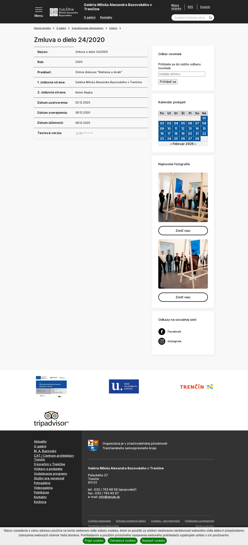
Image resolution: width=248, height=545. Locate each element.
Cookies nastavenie (99, 520)
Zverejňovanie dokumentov (87, 28)
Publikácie (41, 492)
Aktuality (40, 441)
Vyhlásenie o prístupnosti (199, 520)
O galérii (90, 17)
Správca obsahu (204, 526)
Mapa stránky (176, 7)
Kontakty (106, 17)
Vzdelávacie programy (50, 474)
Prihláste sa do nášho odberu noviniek (179, 66)
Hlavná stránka (42, 28)
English (205, 7)
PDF (81, 133)
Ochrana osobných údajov (131, 520)
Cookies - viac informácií (165, 520)
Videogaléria (43, 488)
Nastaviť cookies (153, 540)
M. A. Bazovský (45, 451)
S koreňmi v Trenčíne (49, 464)
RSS (190, 7)
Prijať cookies (94, 540)
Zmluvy (113, 28)
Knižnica (40, 502)
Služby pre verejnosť (49, 478)
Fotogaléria (42, 483)
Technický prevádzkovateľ (103, 526)
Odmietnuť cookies (123, 540)
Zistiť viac (183, 231)
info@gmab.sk (109, 497)
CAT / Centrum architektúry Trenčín (54, 457)
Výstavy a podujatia (48, 469)
